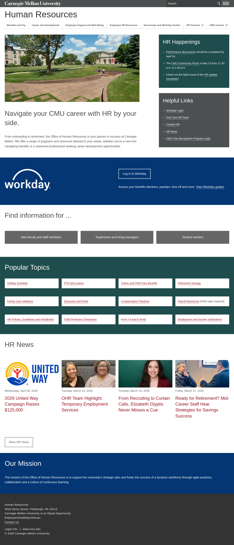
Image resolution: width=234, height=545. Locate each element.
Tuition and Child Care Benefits (139, 283)
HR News (171, 131)
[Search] (194, 3)
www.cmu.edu (32, 529)
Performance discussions (181, 51)
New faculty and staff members (41, 237)
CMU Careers (217, 25)
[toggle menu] (226, 3)
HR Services (193, 25)
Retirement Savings (189, 283)
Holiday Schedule (17, 283)
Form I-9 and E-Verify (133, 319)
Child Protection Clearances (80, 319)
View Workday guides (210, 186)
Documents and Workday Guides (162, 25)
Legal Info (11, 529)
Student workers (192, 237)
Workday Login (175, 110)
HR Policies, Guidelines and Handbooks (30, 319)
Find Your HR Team (177, 117)
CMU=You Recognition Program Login (188, 138)
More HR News (19, 442)
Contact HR (173, 124)
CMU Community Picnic (185, 63)
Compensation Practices (135, 301)
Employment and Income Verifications (200, 319)
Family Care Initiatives (20, 301)
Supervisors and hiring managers (117, 237)
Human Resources (41, 14)
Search (218, 3)
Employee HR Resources (124, 25)
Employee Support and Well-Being (84, 25)
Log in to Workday (134, 173)
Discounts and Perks (76, 301)
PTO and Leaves (74, 283)
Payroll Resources (188, 301)
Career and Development (45, 25)
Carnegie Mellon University (33, 4)
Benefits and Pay (16, 25)
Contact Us (12, 522)
